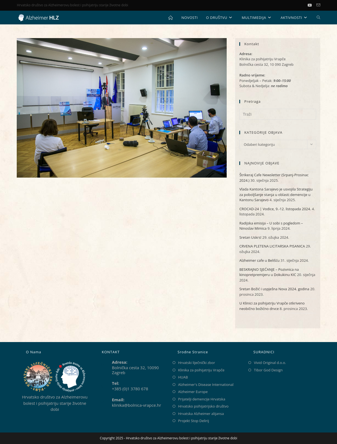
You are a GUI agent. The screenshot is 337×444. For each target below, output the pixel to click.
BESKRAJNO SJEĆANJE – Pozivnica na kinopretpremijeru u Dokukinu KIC (269, 272)
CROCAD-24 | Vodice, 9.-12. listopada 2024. (275, 208)
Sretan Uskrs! (250, 237)
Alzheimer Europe (193, 391)
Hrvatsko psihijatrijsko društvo (203, 406)
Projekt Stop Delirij (193, 420)
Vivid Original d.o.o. (270, 362)
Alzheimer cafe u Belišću (259, 260)
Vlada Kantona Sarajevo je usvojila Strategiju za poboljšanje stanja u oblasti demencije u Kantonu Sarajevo (276, 194)
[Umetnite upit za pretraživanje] (277, 114)
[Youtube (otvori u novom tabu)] (312, 5)
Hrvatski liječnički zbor (196, 362)
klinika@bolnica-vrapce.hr (136, 405)
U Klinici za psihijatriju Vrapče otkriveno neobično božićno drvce (272, 306)
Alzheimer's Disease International (206, 384)
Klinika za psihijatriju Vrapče (201, 370)
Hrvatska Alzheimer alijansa (201, 413)
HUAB (183, 377)
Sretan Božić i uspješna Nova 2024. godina (274, 288)
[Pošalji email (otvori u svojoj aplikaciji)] (318, 5)
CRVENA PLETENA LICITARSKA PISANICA (272, 246)
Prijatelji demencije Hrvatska (201, 399)
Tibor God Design (268, 370)
